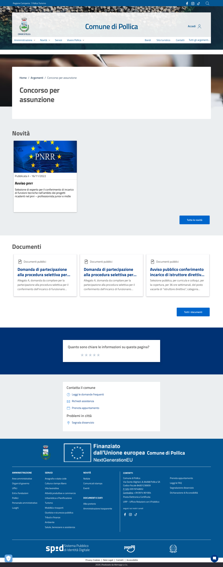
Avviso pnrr (24, 183)
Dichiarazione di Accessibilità (184, 492)
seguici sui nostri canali (133, 508)
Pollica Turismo (39, 3)
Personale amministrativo (24, 503)
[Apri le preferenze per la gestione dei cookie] (8, 558)
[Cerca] (207, 3)
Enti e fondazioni (20, 493)
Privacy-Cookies (92, 560)
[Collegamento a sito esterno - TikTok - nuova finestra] (198, 3)
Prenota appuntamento (181, 478)
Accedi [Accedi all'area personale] (195, 26)
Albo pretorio (89, 504)
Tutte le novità (194, 220)
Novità (21, 133)
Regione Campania (21, 3)
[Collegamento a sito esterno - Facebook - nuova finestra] (187, 3)
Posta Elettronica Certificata (136, 497)
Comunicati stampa (92, 483)
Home (23, 78)
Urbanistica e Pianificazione (58, 498)
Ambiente (50, 522)
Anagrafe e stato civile (56, 478)
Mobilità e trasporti (54, 508)
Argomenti (37, 78)
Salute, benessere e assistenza (60, 527)
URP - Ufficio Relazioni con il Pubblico (141, 501)
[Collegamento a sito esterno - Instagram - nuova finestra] (193, 3)
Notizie (86, 478)
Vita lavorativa (52, 488)
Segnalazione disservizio (182, 488)
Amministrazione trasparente (97, 508)
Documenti (26, 246)
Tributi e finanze (52, 517)
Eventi (86, 488)
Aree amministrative (22, 478)
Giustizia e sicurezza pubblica (59, 512)
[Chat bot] (214, 558)
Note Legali (108, 560)
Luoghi (15, 508)
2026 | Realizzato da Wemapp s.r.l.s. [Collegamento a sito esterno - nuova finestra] (111, 564)
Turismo (49, 503)
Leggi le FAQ (176, 483)
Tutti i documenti (193, 312)
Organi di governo (20, 483)
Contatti (128, 473)
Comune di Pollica (111, 26)
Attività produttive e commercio (60, 493)
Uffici (14, 488)
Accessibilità (132, 560)
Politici (15, 498)
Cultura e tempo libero (55, 483)
